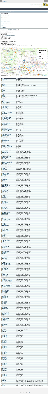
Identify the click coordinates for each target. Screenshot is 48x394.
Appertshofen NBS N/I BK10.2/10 (6, 161)
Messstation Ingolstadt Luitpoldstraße (7, 130)
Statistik (2, 25)
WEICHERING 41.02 (4, 197)
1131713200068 (4, 352)
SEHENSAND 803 (4, 275)
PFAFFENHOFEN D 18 (5, 246)
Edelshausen (3, 381)
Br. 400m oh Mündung (5, 114)
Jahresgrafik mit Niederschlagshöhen (6, 23)
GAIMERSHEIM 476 (4, 252)
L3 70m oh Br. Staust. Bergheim (6, 111)
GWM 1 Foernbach (4, 320)
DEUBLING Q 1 (4, 207)
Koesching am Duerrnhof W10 (6, 164)
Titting (2, 101)
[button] (24, 61)
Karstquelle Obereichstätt (5, 172)
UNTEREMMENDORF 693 (5, 278)
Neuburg (3, 80)
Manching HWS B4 (4, 292)
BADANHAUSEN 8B (4, 151)
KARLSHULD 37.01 (4, 229)
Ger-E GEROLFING (4, 270)
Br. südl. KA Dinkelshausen (5, 119)
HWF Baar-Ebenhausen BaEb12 (6, 284)
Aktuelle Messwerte (4, 17)
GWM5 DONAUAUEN (5, 313)
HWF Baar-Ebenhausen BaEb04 (6, 280)
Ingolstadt (3, 379)
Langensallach (3, 380)
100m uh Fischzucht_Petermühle (6, 146)
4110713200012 (4, 342)
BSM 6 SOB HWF (4, 306)
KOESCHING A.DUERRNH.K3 (6, 150)
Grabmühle (3, 100)
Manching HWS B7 (4, 296)
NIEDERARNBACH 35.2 (5, 228)
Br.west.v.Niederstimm (5, 108)
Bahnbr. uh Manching (4, 124)
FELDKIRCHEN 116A (5, 173)
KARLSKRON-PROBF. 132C (6, 156)
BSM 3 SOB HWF (4, 302)
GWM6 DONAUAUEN (5, 314)
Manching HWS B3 (4, 291)
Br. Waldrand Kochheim (5, 135)
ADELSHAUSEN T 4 (4, 250)
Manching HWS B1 (4, 297)
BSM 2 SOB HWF (4, 301)
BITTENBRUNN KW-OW (5, 102)
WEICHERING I (4, 262)
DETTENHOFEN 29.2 (5, 225)
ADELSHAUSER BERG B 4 (5, 219)
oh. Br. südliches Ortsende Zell (6, 117)
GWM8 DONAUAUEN (5, 317)
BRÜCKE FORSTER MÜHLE (6, 134)
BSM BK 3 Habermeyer (5, 287)
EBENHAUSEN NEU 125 (5, 185)
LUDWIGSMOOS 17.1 (5, 231)
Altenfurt (2, 86)
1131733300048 (4, 335)
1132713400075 (4, 359)
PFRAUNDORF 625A (4, 157)
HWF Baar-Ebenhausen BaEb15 (6, 285)
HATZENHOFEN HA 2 (5, 178)
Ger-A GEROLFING (4, 268)
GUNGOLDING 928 (4, 152)
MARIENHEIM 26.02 (4, 274)
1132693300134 (4, 357)
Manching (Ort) (3, 85)
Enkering (3, 96)
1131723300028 (4, 334)
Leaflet (45, 75)
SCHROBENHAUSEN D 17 (5, 174)
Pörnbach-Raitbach (4, 190)
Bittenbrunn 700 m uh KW (5, 123)
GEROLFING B (4, 163)
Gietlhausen (3, 201)
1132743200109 (4, 363)
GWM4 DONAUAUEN (5, 312)
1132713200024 (4, 340)
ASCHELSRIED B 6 (4, 208)
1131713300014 (4, 364)
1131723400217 (4, 353)
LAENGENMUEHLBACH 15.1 (6, 239)
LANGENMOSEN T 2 (4, 217)
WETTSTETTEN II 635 (5, 189)
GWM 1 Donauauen (4, 308)
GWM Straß (3, 329)
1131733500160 (4, 358)
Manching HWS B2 (4, 298)
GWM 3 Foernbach (4, 323)
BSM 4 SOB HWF (4, 303)
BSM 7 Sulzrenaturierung (5, 286)
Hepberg (3, 385)
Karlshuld (3, 384)
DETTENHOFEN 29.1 (5, 230)
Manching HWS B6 (4, 295)
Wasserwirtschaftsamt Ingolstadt (10, 35)
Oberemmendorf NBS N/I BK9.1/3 (6, 162)
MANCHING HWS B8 (4, 319)
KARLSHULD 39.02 (4, 192)
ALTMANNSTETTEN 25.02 (5, 212)
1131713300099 (4, 375)
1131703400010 (4, 331)
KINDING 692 (3, 326)
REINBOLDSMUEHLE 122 (5, 267)
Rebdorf (2, 325)
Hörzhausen (3, 133)
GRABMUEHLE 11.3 (4, 214)
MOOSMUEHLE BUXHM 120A (6, 264)
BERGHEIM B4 (4, 169)
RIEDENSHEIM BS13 (5, 290)
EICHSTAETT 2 (4, 167)
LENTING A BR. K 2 (4, 186)
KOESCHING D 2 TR (4, 256)
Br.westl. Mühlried (4, 107)
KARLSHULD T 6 (4, 247)
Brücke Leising (3, 141)
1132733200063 (4, 376)
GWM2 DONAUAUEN (5, 309)
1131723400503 (4, 362)
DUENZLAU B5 (4, 191)
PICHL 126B (3, 175)
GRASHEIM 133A (4, 258)
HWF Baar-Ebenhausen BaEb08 (6, 281)
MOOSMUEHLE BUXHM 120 (6, 263)
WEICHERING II (4, 195)
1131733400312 (4, 373)
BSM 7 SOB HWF (4, 307)
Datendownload (3, 27)
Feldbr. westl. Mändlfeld (5, 140)
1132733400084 (4, 369)
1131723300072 (4, 356)
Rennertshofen (3, 83)
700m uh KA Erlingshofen (5, 145)
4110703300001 (4, 341)
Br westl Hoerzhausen (5, 106)
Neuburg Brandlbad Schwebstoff (6, 129)
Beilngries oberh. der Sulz (5, 94)
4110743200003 (4, 330)
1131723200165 (4, 374)
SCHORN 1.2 (3, 206)
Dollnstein (3, 180)
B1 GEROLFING (4, 273)
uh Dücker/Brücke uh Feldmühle (6, 112)
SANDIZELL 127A (4, 279)
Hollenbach (3, 168)
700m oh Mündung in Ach (5, 128)
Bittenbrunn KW (4, 79)
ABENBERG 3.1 (4, 241)
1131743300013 (4, 337)
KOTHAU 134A (4, 158)
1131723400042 (4, 368)
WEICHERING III (4, 196)
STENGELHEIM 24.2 (4, 203)
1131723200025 (4, 346)
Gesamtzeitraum (3, 19)
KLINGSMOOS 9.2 (4, 200)
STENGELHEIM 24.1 (4, 202)
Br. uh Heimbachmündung (5, 147)
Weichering (3, 90)
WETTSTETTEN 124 (4, 245)
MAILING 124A (4, 224)
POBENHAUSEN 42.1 (5, 220)
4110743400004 (4, 347)
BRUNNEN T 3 (3, 223)
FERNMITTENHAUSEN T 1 (5, 251)
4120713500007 (4, 345)
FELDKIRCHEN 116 (4, 259)
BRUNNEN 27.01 (4, 234)
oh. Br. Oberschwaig (4, 113)
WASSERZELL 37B (4, 184)
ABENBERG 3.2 (4, 242)
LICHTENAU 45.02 (4, 181)
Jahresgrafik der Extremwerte (5, 21)
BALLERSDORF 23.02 (5, 211)
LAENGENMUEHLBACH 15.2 (6, 240)
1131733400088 (4, 336)
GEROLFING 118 (4, 253)
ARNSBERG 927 (4, 153)
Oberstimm (3, 91)
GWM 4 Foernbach (4, 324)
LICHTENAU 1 (3, 218)
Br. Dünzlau (3, 105)
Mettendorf (3, 95)
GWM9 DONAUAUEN (5, 318)
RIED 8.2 (3, 236)
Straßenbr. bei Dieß (4, 139)
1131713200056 (4, 351)
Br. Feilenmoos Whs (4, 122)
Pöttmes (2, 89)
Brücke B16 (3, 125)
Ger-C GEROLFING (4, 269)
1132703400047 (4, 365)
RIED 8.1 (3, 235)
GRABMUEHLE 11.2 (4, 213)
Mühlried (3, 84)
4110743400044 (4, 348)
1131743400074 (4, 370)
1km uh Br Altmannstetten (5, 118)
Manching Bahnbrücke (5, 97)
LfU (46, 75)
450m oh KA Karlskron (5, 136)
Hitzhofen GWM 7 (4, 179)
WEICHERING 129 (4, 257)
